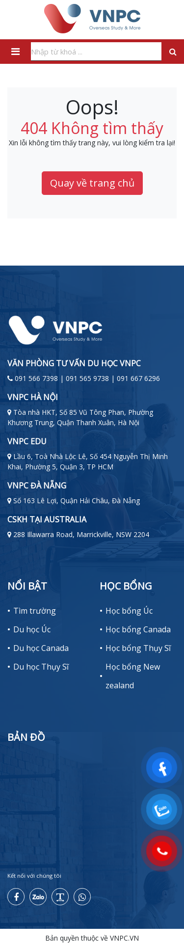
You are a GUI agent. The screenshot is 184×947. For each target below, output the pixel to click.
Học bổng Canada (138, 629)
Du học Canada (41, 648)
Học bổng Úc (129, 610)
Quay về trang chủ (92, 182)
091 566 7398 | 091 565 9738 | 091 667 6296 (87, 378)
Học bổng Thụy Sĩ (138, 648)
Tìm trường (34, 610)
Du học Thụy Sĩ (41, 666)
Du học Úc (32, 629)
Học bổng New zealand (132, 676)
